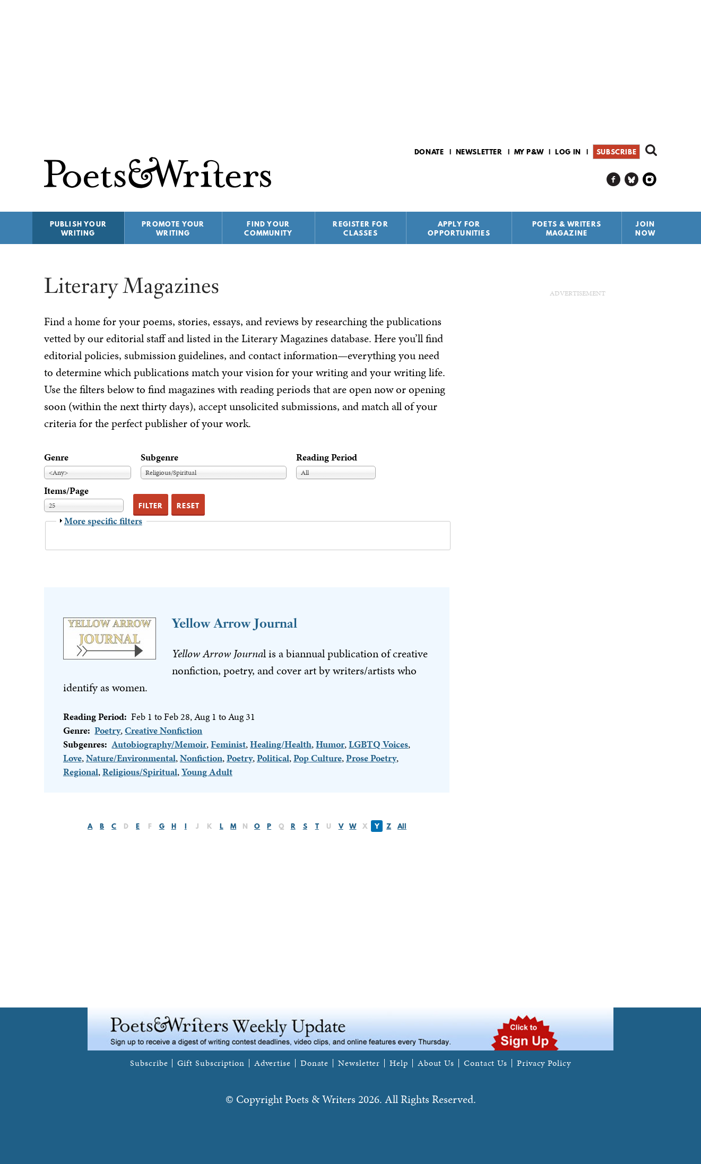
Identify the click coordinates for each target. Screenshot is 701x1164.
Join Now (645, 228)
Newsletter (479, 152)
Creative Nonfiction (163, 730)
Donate (429, 152)
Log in (568, 152)
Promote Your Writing (173, 228)
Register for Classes (360, 228)
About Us (436, 1063)
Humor (330, 744)
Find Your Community (268, 228)
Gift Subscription (210, 1063)
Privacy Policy (544, 1063)
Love (72, 758)
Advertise (272, 1063)
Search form (651, 150)
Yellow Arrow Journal (234, 623)
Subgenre (159, 457)
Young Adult (206, 771)
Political (273, 758)
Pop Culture (317, 758)
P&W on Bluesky (632, 179)
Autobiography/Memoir (158, 744)
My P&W (529, 152)
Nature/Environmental (131, 758)
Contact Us (485, 1063)
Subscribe (616, 152)
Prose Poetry (371, 758)
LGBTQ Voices (378, 744)
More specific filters (103, 520)
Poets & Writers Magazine (566, 228)
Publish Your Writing (78, 228)
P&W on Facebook (614, 179)
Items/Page (66, 490)
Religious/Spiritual (139, 771)
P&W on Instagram (650, 179)
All (401, 826)
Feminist (228, 744)
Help (399, 1063)
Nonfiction (201, 758)
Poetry (107, 730)
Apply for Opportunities (459, 228)
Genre (56, 457)
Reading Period (326, 457)
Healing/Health (280, 744)
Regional (80, 771)
